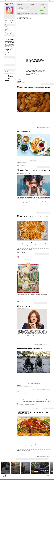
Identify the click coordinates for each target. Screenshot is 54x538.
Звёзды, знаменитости (21, 403)
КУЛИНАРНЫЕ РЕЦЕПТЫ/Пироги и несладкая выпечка (25, 249)
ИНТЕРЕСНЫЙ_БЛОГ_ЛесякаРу (24, 86)
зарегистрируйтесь (19, 14)
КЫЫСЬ (7, 4)
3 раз (21, 81)
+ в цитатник (28, 90)
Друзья (8, 3)
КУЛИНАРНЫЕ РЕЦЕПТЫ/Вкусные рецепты (24, 450)
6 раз (21, 164)
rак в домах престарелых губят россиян (27, 386)
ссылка (25, 90)
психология (20, 209)
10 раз (22, 251)
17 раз (22, 454)
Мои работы (6, 29)
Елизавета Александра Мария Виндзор (28, 404)
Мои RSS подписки (42, 5)
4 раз (21, 342)
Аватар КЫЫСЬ (9, 10)
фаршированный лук (31, 123)
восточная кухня (26, 123)
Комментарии (11, 3)
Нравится (48, 83)
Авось (24, 0)
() (45, 83)
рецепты (19, 123)
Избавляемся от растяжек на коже (9, 44)
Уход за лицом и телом (8, 32)
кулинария (22, 123)
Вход (16, 0)
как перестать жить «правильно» (25, 209)
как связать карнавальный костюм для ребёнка (9, 22)
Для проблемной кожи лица (8, 41)
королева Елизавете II (21, 404)
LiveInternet (6, 0)
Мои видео (6, 26)
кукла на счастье (9, 22)
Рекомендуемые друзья (43, 4)
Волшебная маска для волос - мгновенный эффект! (9, 48)
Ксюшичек (27, 169)
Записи (5, 3)
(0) (13, 41)
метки (12, 22)
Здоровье (20, 385)
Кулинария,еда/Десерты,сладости (23, 162)
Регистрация (12, 0)
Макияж (6, 28)
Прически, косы (7, 30)
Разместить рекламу (48, 535)
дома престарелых (21, 386)
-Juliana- (27, 17)
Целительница (28, 305)
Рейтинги (20, 0)
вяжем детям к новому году (8, 19)
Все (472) (14, 36)
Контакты (48, 534)
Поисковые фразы (11, 79)
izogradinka (27, 256)
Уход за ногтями (7, 33)
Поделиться (52, 83)
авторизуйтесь (44, 13)
